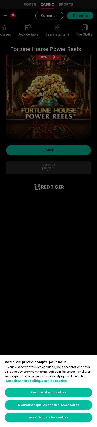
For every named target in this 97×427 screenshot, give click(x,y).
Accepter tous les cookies (48, 417)
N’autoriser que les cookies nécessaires (48, 405)
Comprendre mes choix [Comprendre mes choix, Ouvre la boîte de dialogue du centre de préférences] (48, 392)
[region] (48, 391)
